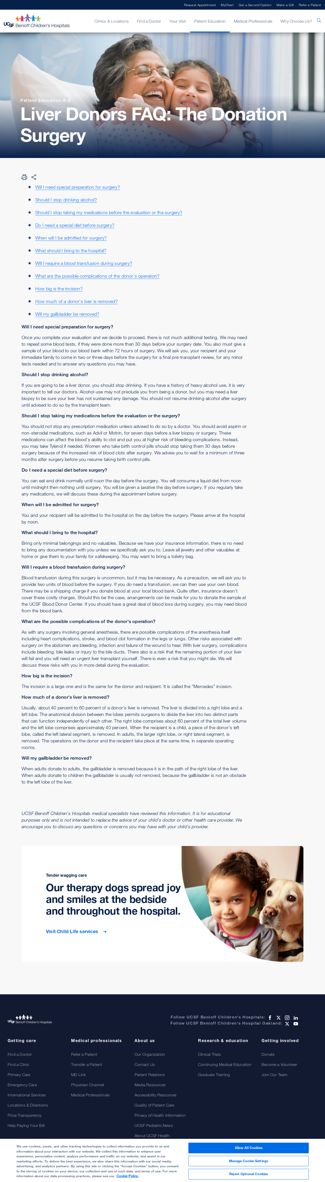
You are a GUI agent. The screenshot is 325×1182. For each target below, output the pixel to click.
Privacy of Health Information (160, 1115)
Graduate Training (214, 1074)
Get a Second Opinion (255, 5)
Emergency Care (22, 1084)
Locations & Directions (28, 1105)
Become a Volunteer (279, 1064)
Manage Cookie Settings (248, 1161)
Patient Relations (150, 1074)
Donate (268, 1054)
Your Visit (177, 21)
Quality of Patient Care (154, 1105)
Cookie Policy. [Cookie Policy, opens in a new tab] (128, 1176)
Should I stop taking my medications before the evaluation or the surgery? (109, 212)
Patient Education (210, 21)
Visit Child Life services (72, 931)
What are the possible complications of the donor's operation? (97, 276)
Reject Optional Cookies (248, 1174)
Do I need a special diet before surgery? (75, 225)
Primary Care (19, 1074)
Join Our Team (274, 1074)
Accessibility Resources (156, 1095)
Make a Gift (285, 5)
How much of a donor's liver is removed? (76, 301)
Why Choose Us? (296, 21)
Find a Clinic (18, 1064)
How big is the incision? (59, 288)
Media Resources (150, 1084)
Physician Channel (87, 1084)
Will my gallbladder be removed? (67, 314)
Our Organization (150, 1054)
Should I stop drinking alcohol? (66, 199)
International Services (27, 1095)
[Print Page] (24, 177)
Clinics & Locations (111, 21)
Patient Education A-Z (45, 100)
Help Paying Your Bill (26, 1125)
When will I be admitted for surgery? (71, 238)
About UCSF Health (152, 1135)
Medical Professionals (253, 21)
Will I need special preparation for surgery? (77, 187)
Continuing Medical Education (225, 1064)
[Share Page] (34, 177)
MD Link (78, 1074)
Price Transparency (25, 1115)
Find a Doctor (149, 21)
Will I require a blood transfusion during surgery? (83, 263)
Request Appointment (200, 5)
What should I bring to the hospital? (70, 250)
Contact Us (145, 1064)
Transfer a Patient (86, 1064)
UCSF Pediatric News (154, 1125)
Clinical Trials (209, 1054)
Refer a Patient (310, 5)
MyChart (227, 5)
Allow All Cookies (249, 1148)
